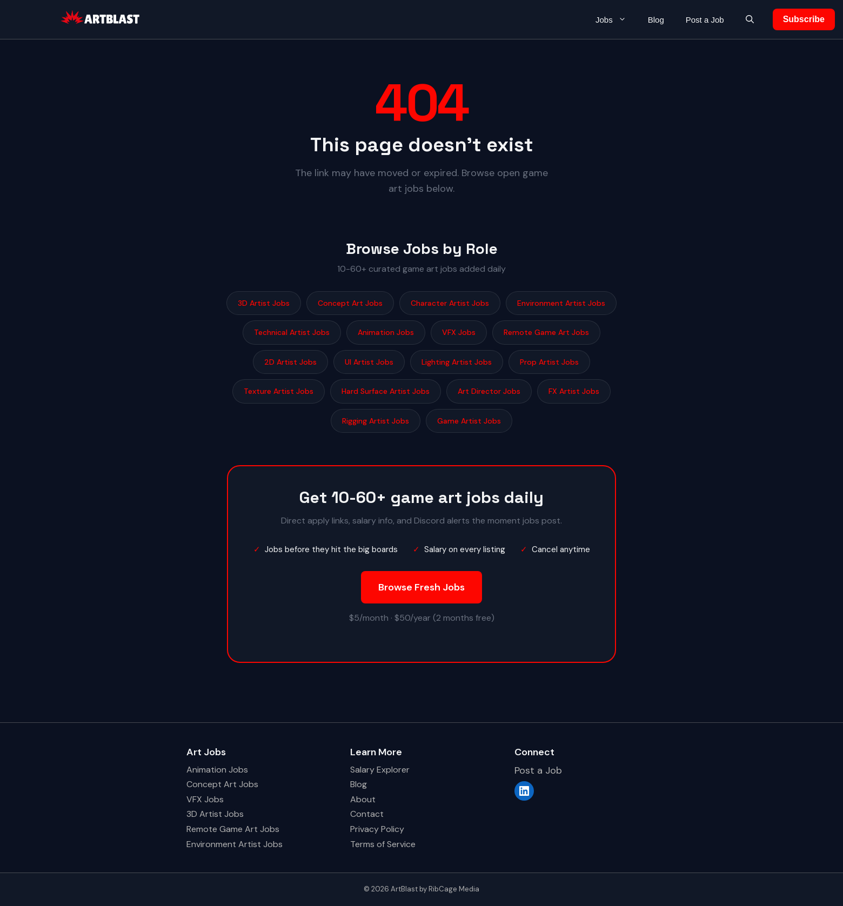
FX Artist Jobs (573, 391)
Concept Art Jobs (350, 303)
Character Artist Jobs (450, 303)
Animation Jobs (386, 332)
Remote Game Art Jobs (546, 332)
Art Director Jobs (489, 391)
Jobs (616, 19)
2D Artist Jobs (290, 362)
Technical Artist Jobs (292, 332)
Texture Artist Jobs (278, 391)
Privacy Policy (377, 829)
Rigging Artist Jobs (375, 421)
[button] (750, 19)
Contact (367, 814)
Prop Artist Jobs (549, 362)
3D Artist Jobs (264, 303)
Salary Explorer (380, 769)
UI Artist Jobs (369, 362)
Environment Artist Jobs (561, 303)
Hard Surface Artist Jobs (386, 391)
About (363, 799)
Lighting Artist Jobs (457, 362)
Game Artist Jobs (469, 421)
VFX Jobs (459, 332)
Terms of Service (383, 844)
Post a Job (705, 19)
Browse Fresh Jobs (421, 587)
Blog (656, 19)
